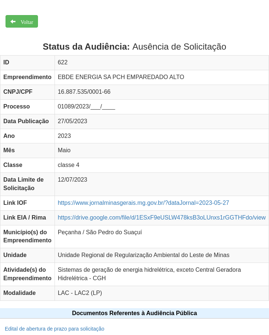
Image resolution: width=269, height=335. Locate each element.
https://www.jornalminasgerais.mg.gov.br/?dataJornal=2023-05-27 (143, 203)
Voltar (24, 21)
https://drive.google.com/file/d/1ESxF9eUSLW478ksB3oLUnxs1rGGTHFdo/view (162, 217)
